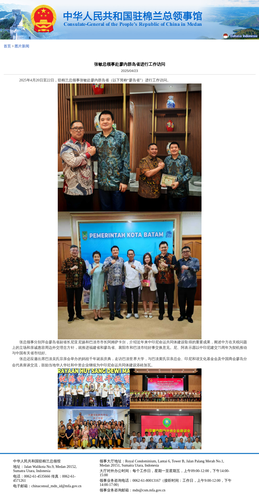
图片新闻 (22, 46)
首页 (7, 46)
